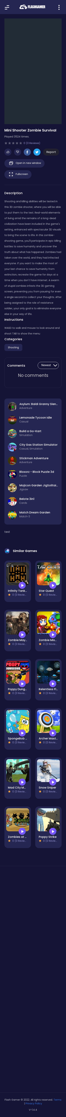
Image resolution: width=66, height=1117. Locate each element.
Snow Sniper (47, 788)
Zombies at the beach (23, 837)
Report (51, 152)
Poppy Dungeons (20, 689)
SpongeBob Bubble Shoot (26, 738)
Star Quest (46, 591)
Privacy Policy (34, 1103)
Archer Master (49, 738)
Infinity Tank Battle (21, 591)
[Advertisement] (33, 910)
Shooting (13, 347)
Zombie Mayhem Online (24, 640)
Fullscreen (18, 174)
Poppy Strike (47, 837)
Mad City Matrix (19, 788)
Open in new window (24, 163)
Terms (57, 1100)
